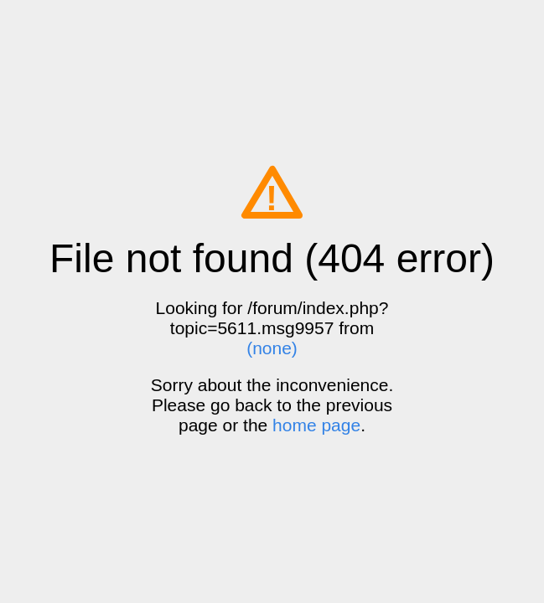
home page (316, 425)
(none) (272, 348)
